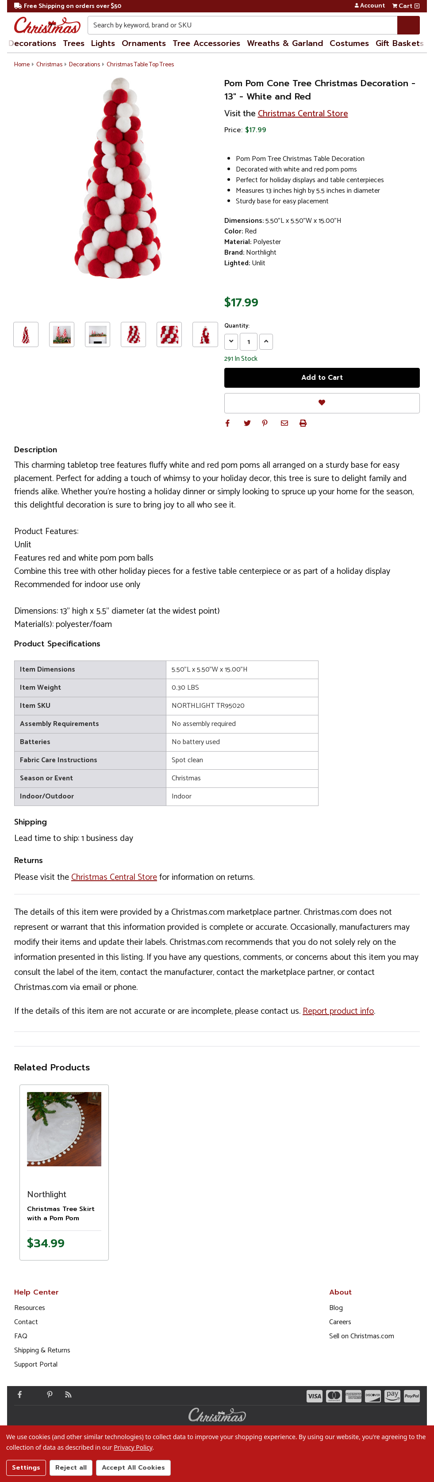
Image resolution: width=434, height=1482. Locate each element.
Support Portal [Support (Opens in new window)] (36, 1365)
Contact (26, 1322)
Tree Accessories (206, 43)
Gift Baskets (400, 43)
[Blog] (66, 1394)
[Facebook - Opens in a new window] (17, 1394)
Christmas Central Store (303, 114)
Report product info (338, 1011)
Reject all (71, 1467)
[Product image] (64, 1129)
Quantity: (237, 326)
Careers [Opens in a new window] (340, 1322)
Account (369, 6)
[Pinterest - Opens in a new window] (47, 1394)
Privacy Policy (133, 1447)
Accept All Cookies (133, 1467)
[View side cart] (417, 6)
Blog (336, 1308)
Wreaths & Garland (285, 43)
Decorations (32, 43)
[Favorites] (322, 403)
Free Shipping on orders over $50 (67, 6)
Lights (103, 43)
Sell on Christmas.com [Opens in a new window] (361, 1336)
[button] (227, 423)
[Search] (408, 25)
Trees (73, 43)
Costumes (349, 43)
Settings (26, 1467)
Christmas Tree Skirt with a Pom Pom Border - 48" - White (61, 1218)
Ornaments (144, 43)
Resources (29, 1308)
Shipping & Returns (42, 1350)
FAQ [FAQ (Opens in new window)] (20, 1336)
